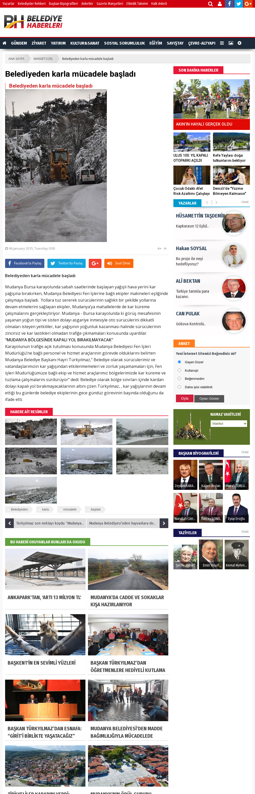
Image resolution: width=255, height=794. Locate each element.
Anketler (87, 4)
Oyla (184, 398)
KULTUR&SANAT (84, 43)
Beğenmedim (195, 379)
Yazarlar (9, 4)
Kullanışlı (191, 370)
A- (165, 248)
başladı (96, 509)
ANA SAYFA (16, 59)
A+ (159, 248)
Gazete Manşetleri (110, 4)
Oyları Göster (209, 398)
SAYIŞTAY (175, 43)
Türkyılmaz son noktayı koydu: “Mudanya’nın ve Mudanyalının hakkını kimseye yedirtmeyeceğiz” (46, 523)
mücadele (69, 509)
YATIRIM (58, 43)
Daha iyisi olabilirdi (198, 387)
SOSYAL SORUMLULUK (124, 43)
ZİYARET (39, 43)
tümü (245, 202)
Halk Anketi (159, 4)
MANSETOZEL (43, 59)
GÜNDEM (19, 43)
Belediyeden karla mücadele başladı (87, 59)
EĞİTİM (155, 43)
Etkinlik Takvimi (137, 4)
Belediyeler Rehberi (32, 4)
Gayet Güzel (194, 362)
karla (45, 509)
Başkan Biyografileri (63, 4)
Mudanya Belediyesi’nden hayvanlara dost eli (128, 523)
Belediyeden (19, 509)
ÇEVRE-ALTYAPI (201, 43)
